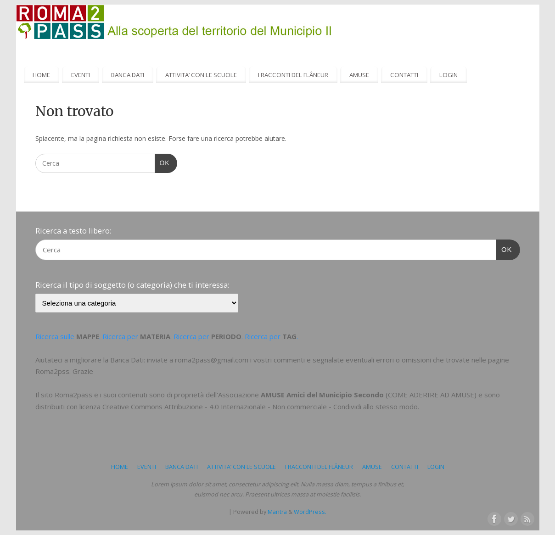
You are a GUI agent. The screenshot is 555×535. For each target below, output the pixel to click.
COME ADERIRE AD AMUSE (431, 394)
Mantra (277, 512)
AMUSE (359, 75)
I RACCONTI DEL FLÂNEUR (293, 75)
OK (162, 162)
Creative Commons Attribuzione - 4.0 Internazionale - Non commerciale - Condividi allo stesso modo (260, 406)
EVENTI (80, 75)
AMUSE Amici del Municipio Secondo (322, 394)
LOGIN (448, 75)
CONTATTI (404, 75)
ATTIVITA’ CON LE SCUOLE (201, 75)
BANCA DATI (127, 75)
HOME (41, 75)
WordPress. (310, 512)
